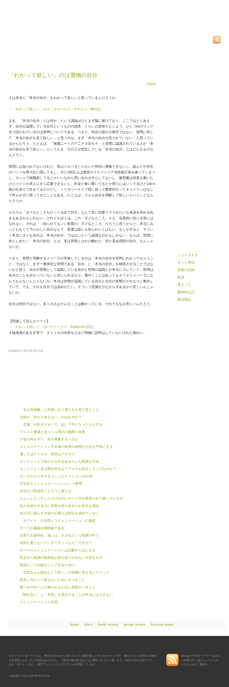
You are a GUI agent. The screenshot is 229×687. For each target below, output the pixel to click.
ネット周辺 (186, 262)
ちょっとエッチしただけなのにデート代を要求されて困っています (71, 498)
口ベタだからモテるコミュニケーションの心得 (56, 476)
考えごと (184, 285)
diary (88, 624)
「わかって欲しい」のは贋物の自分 (53, 75)
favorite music (162, 624)
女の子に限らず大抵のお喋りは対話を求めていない (59, 513)
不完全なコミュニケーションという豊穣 (51, 484)
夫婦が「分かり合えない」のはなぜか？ (51, 417)
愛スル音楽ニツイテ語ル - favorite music (193, 226)
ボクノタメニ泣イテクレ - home (193, 156)
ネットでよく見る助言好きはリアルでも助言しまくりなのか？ (68, 469)
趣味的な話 (186, 292)
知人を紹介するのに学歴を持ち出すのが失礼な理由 (59, 506)
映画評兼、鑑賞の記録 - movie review (193, 208)
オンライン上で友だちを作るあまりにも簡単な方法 (59, 461)
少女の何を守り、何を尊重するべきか (49, 439)
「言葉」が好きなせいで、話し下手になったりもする (61, 424)
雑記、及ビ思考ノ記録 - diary (193, 173)
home (74, 624)
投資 (180, 277)
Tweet (151, 84)
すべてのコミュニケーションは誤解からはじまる (58, 550)
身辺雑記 (184, 299)
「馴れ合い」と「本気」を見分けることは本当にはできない (66, 595)
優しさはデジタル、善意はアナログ (47, 454)
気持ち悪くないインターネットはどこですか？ (56, 543)
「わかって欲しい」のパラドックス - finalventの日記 (53, 327)
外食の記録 (186, 270)
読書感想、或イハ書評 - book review (193, 191)
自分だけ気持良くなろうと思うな (45, 491)
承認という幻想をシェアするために (47, 565)
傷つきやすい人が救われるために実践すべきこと (58, 587)
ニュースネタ (187, 255)
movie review (135, 624)
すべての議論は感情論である (42, 528)
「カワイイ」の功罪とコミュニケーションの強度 (58, 521)
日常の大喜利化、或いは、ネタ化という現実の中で (59, 535)
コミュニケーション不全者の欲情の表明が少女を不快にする (66, 447)
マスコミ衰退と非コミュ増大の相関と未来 (52, 432)
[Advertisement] (66, 58)
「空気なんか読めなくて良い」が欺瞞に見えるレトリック (64, 572)
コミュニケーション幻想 (39, 602)
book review (108, 624)
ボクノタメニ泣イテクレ (48, 24)
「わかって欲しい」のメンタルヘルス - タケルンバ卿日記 (56, 109)
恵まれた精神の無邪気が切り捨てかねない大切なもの (61, 558)
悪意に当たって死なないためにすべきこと (52, 580)
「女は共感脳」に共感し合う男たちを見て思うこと (59, 410)
